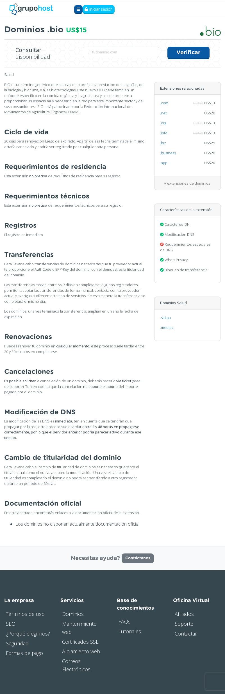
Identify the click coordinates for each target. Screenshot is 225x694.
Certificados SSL (80, 641)
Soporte (184, 623)
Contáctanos (137, 558)
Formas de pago (24, 653)
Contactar (186, 633)
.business (168, 152)
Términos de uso (25, 614)
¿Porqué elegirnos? (28, 633)
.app (163, 162)
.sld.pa (165, 317)
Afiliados (184, 614)
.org (163, 122)
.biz (163, 142)
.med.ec (167, 327)
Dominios (73, 614)
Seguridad (17, 643)
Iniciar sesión (99, 9)
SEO (10, 623)
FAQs (125, 621)
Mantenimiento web (79, 627)
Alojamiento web (81, 651)
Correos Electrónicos (76, 665)
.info (163, 132)
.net (163, 113)
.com (164, 102)
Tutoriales (130, 631)
